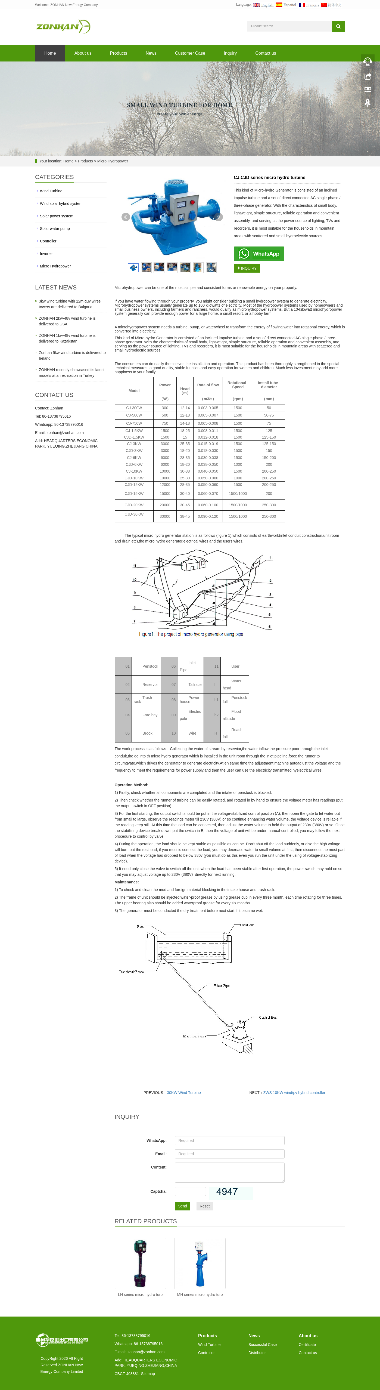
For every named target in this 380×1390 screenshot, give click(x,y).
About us (83, 53)
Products (118, 53)
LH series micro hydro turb (140, 1294)
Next (218, 217)
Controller (48, 241)
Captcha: (158, 1191)
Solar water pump (55, 228)
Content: (159, 1167)
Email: (161, 1154)
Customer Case (190, 53)
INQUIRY (247, 268)
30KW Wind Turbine (184, 1092)
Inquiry (230, 53)
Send (182, 1206)
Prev (126, 217)
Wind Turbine (51, 191)
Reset (205, 1206)
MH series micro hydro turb (200, 1294)
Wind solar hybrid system (61, 203)
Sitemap (148, 1373)
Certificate (307, 1344)
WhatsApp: (157, 1140)
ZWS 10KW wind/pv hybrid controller (294, 1092)
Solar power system (56, 216)
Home (50, 53)
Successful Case (262, 1344)
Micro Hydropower (112, 161)
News (151, 53)
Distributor (257, 1353)
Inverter (46, 253)
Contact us (265, 53)
